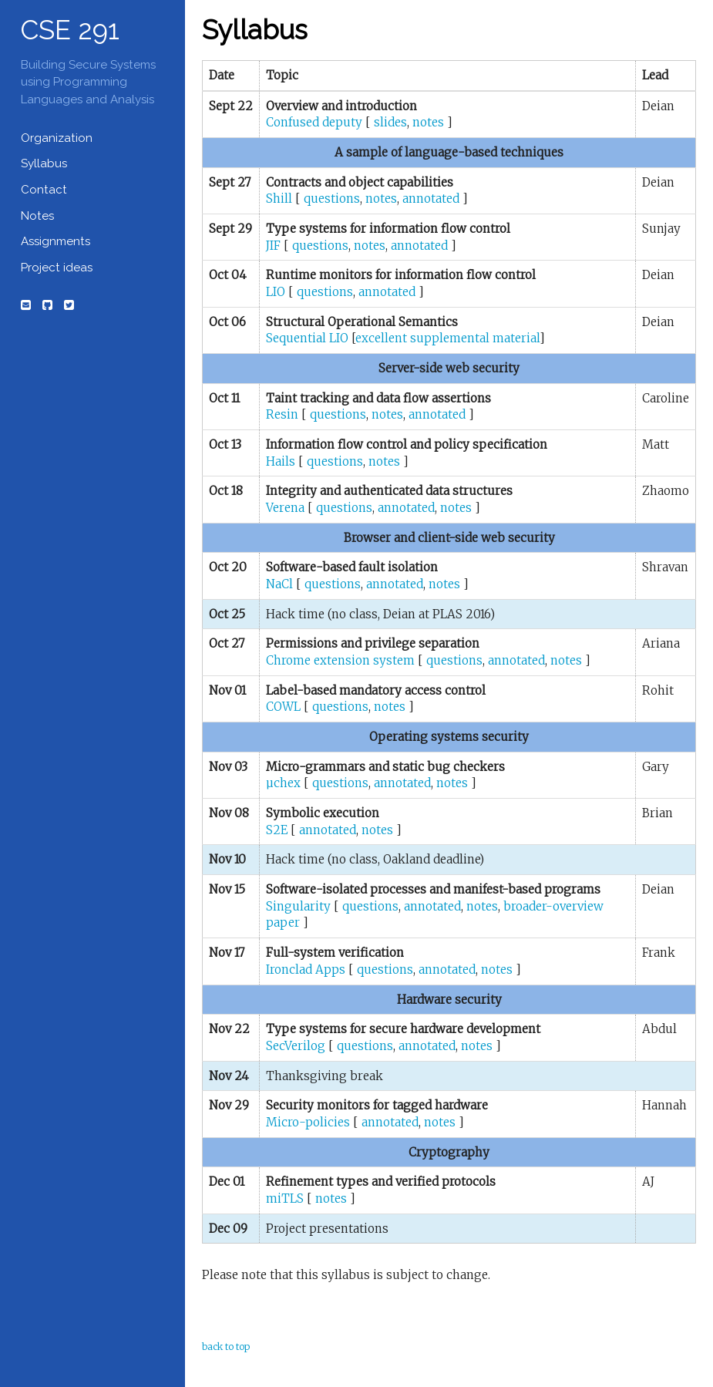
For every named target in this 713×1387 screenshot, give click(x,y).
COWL (283, 706)
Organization (56, 138)
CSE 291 (70, 29)
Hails (280, 461)
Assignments (55, 241)
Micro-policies (308, 1122)
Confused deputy (314, 122)
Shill (279, 198)
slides (390, 122)
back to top (226, 1346)
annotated (430, 198)
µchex (283, 783)
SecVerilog (295, 1046)
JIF (273, 245)
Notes (37, 216)
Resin (282, 414)
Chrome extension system (340, 660)
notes (428, 122)
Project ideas (56, 267)
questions (332, 198)
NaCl (279, 584)
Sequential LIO (307, 338)
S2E (277, 830)
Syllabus (44, 163)
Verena (285, 507)
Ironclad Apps (305, 969)
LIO (275, 291)
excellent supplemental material (447, 338)
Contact (44, 190)
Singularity (298, 906)
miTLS (285, 1198)
